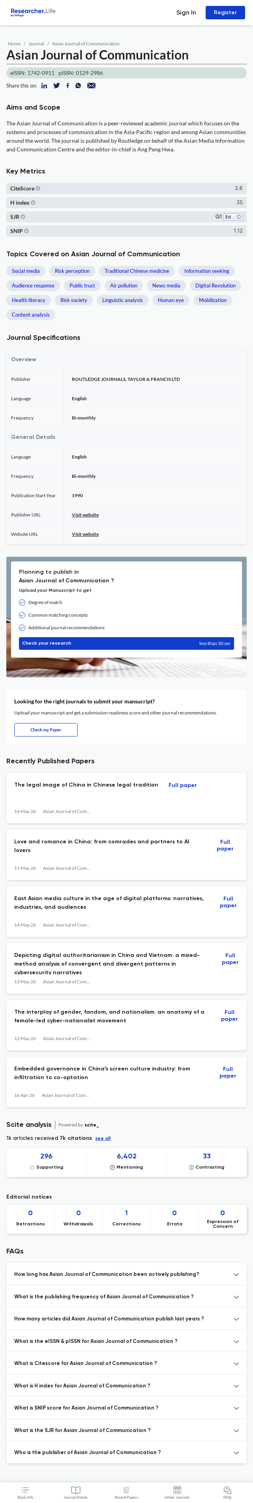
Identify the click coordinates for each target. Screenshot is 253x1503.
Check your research (126, 643)
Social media (26, 271)
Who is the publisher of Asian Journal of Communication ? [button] (87, 1452)
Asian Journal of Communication (86, 44)
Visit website (85, 515)
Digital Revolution (215, 285)
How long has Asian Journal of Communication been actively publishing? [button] (106, 1274)
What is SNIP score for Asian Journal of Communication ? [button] (86, 1408)
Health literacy (28, 300)
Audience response (33, 285)
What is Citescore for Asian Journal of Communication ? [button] (85, 1363)
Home (14, 44)
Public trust (82, 285)
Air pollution (123, 285)
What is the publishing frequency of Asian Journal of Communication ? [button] (104, 1297)
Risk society (73, 300)
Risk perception (72, 271)
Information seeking (206, 271)
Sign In (186, 12)
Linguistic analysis (122, 300)
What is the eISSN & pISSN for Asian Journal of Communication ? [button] (96, 1341)
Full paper (183, 785)
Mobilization (213, 300)
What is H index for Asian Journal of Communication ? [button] (82, 1386)
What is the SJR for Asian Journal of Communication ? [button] (82, 1430)
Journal (36, 44)
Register (225, 12)
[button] (38, 188)
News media (166, 285)
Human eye (171, 300)
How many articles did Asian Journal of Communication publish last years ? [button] (109, 1319)
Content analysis (31, 314)
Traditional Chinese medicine (137, 271)
